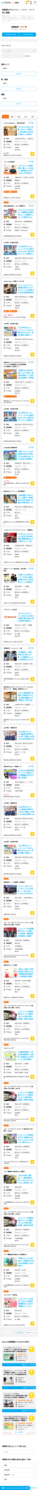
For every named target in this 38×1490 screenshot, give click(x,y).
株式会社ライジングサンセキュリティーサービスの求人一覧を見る (16, 401)
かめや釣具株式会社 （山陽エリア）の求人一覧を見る (16, 483)
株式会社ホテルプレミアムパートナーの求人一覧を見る (16, 720)
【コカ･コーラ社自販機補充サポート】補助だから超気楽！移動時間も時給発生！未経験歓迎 (26, 932)
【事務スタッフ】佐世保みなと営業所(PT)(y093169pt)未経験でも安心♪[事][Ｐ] (26, 1262)
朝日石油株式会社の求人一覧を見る (12, 235)
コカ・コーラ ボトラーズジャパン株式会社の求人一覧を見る (16, 1162)
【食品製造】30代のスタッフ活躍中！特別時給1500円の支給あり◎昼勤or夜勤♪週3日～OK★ (26, 499)
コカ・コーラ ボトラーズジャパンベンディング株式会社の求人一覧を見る (16, 955)
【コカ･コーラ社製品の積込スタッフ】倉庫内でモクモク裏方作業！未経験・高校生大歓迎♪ (26, 1015)
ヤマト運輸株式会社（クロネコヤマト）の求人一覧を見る (16, 1202)
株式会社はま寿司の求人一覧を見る (12, 274)
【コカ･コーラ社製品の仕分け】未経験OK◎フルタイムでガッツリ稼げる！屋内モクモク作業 (26, 1139)
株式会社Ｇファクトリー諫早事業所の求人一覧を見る (16, 522)
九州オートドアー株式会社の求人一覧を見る (15, 602)
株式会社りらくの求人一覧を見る (12, 197)
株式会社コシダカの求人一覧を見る (12, 155)
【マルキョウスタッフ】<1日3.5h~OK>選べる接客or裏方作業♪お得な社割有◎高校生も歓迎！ (26, 617)
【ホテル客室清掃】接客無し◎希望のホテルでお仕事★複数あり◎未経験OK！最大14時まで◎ (26, 697)
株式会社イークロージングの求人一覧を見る (15, 317)
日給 (25, 116)
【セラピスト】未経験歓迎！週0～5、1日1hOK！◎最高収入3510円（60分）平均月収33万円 (26, 169)
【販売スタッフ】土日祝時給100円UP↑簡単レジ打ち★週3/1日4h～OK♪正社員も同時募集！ (26, 455)
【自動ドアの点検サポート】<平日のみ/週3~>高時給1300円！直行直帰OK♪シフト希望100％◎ (26, 578)
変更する (19, 73)
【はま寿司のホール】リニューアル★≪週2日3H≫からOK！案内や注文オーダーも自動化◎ (26, 250)
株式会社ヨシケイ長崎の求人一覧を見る (14, 997)
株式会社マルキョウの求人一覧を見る (13, 641)
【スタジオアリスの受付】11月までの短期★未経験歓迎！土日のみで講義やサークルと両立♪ (25, 1302)
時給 (19, 116)
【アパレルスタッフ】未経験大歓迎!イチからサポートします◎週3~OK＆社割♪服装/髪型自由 (26, 288)
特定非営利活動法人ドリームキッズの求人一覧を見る (16, 679)
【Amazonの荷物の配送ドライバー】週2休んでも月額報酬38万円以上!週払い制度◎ (26, 774)
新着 (12, 116)
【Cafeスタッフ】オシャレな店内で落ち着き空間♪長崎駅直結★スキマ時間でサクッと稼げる (26, 538)
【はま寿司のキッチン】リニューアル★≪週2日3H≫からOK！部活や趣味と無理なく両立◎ (25, 331)
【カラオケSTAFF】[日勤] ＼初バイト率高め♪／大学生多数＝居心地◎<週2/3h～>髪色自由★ (26, 131)
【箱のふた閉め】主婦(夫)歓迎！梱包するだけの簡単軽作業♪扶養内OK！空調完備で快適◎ (26, 972)
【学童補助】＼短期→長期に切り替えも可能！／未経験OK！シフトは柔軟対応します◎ (26, 655)
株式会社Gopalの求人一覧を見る (12, 796)
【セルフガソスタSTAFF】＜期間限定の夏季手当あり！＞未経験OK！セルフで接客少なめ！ (26, 213)
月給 (32, 116)
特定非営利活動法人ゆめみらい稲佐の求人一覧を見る (16, 1077)
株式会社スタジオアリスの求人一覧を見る (14, 1324)
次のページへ (31, 1332)
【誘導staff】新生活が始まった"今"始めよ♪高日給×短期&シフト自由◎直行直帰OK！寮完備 (26, 374)
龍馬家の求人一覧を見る (10, 914)
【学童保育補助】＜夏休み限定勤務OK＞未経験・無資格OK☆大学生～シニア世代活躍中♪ (26, 1055)
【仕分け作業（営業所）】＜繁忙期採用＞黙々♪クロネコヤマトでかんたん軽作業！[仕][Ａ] (26, 1179)
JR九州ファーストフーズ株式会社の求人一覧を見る (16, 562)
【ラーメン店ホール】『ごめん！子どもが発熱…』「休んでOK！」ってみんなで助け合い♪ (26, 889)
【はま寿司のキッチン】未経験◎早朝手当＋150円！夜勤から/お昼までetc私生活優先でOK (26, 735)
